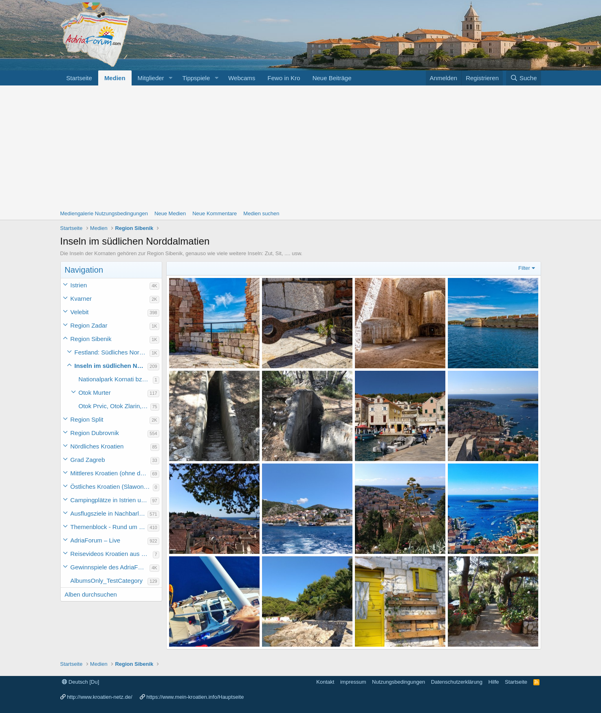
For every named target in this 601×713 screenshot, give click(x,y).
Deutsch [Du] (80, 682)
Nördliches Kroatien (97, 446)
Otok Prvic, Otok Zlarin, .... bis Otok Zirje (114, 405)
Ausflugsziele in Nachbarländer (109, 513)
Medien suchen (261, 213)
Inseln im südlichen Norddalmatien (111, 365)
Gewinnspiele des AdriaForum (110, 567)
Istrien (78, 285)
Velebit (79, 311)
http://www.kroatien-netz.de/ (99, 697)
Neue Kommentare (214, 213)
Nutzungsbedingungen (398, 682)
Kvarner (81, 298)
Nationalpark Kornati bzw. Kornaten (116, 379)
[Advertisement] (300, 146)
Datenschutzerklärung (456, 682)
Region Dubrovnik (94, 432)
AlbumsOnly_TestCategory (106, 580)
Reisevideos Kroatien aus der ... (111, 553)
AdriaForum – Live (95, 540)
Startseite (79, 77)
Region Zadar (89, 325)
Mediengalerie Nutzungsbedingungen (104, 213)
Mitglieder (151, 77)
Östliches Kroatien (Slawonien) (111, 486)
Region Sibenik (91, 338)
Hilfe (494, 682)
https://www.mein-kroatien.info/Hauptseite (195, 697)
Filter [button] (524, 268)
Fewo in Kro (284, 77)
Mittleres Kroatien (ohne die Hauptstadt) (110, 473)
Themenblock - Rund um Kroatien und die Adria (109, 526)
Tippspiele (196, 77)
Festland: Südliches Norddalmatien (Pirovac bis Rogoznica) (112, 352)
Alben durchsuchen (91, 594)
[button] (170, 77)
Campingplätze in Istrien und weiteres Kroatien (110, 499)
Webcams (241, 77)
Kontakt (325, 682)
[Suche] (523, 77)
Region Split (86, 419)
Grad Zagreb (87, 459)
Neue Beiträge (332, 77)
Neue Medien (170, 213)
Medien (114, 77)
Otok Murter (95, 392)
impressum (353, 682)
